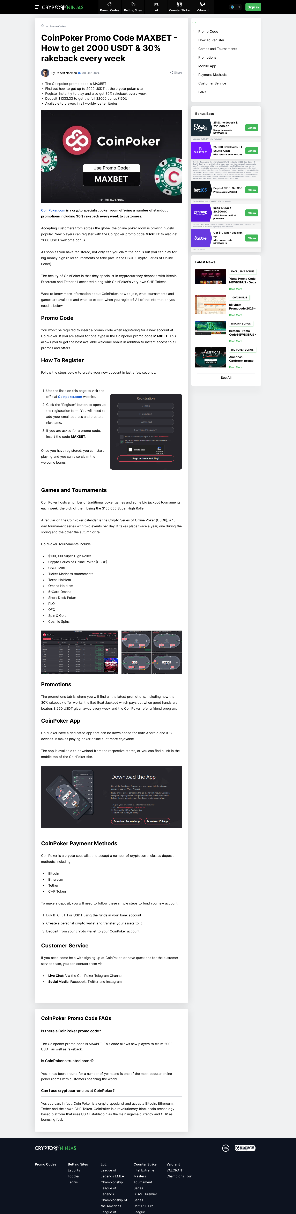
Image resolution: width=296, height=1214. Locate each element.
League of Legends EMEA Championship (112, 1176)
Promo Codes (45, 1164)
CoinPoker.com (53, 210)
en (238, 7)
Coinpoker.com (70, 397)
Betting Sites (78, 1164)
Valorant (173, 1164)
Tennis (73, 1182)
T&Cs (216, 139)
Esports (74, 1170)
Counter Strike (145, 1164)
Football (74, 1176)
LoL (103, 1164)
